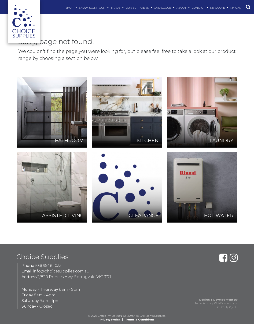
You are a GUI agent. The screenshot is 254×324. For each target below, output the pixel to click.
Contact (199, 7)
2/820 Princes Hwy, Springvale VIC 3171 (74, 277)
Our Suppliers (138, 7)
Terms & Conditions (140, 319)
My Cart (237, 7)
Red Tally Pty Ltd (227, 307)
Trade (116, 7)
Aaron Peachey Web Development (216, 303)
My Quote (218, 7)
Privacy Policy (110, 319)
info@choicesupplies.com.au (61, 271)
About (182, 7)
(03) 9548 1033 (48, 265)
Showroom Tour (92, 7)
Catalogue (163, 7)
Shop (70, 7)
